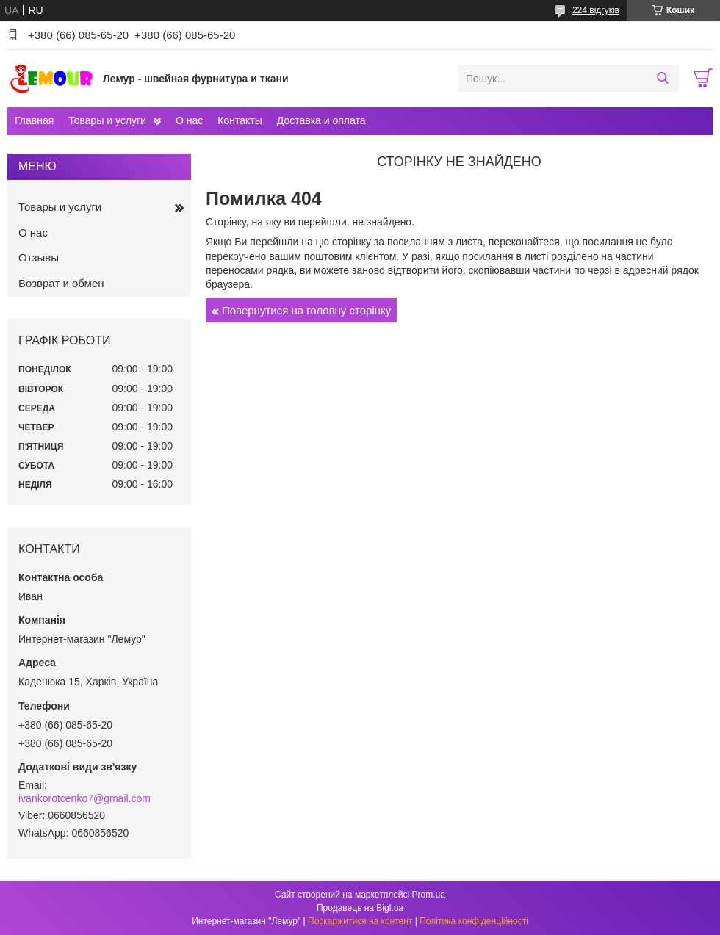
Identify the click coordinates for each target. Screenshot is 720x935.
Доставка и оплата (321, 120)
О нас (189, 120)
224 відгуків (595, 10)
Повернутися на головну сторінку (306, 310)
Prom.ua (428, 894)
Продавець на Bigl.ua (360, 908)
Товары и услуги (107, 120)
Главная (34, 120)
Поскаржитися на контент (360, 921)
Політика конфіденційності (474, 921)
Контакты (239, 120)
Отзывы (38, 257)
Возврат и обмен (61, 283)
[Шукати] (662, 78)
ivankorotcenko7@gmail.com (84, 798)
